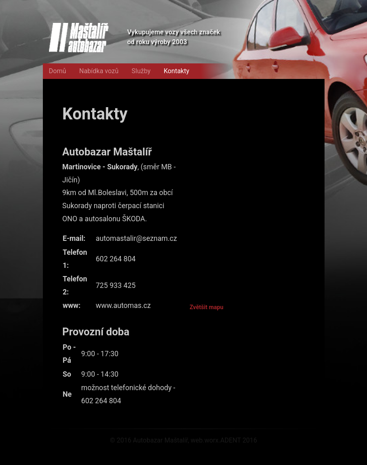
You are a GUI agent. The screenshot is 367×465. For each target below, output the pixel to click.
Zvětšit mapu (207, 307)
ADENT (230, 440)
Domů (57, 71)
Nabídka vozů (98, 71)
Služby (141, 71)
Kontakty (176, 71)
